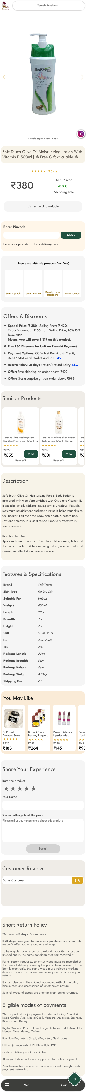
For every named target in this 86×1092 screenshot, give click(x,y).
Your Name (9, 797)
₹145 (57, 748)
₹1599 (7, 450)
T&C (58, 358)
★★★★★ (10, 445)
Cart (64, 1085)
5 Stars (53, 171)
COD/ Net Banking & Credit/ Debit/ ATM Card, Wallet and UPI (42, 356)
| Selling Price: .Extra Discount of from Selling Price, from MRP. (44, 332)
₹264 (33, 748)
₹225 (6, 743)
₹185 (7, 748)
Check (71, 235)
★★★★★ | (44, 171)
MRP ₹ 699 (64, 180)
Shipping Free (64, 192)
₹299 (56, 743)
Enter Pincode (14, 227)
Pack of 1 (20, 460)
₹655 (8, 455)
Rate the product (13, 780)
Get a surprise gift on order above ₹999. (42, 378)
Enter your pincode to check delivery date (30, 244)
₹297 (31, 743)
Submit (43, 848)
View (31, 454)
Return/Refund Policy (43, 365)
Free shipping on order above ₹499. (38, 371)
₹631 (46, 455)
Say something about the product (24, 815)
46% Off (63, 186)
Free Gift (20, 1043)
